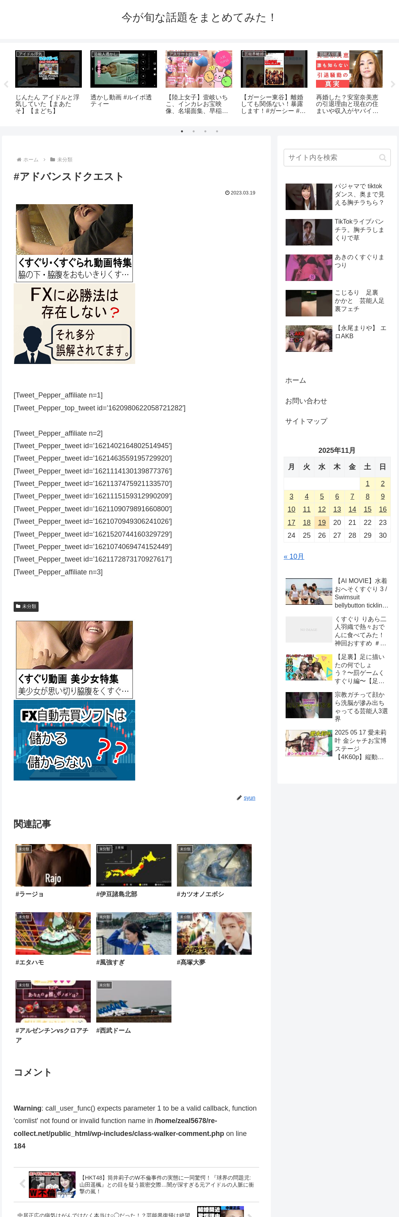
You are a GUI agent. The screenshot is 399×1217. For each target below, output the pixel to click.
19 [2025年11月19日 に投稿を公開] (322, 522)
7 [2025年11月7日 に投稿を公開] (352, 496)
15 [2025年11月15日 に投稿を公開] (367, 509)
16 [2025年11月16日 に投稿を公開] (383, 509)
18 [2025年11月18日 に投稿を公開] (307, 522)
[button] (383, 157)
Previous (6, 84)
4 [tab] (217, 131)
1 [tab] (182, 131)
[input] (337, 157)
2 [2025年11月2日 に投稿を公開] (383, 484)
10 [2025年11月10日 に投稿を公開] (291, 509)
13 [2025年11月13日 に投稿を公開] (337, 509)
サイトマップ (306, 421)
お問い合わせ (306, 401)
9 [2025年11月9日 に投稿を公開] (383, 496)
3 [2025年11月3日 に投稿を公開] (291, 496)
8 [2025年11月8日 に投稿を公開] (367, 496)
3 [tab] (205, 131)
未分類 (26, 606)
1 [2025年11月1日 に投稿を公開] (367, 484)
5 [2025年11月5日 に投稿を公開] (322, 496)
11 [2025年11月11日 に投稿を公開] (307, 509)
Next (393, 84)
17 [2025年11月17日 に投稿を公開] (291, 522)
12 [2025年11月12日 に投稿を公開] (322, 509)
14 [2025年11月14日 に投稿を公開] (352, 509)
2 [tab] (194, 131)
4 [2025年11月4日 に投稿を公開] (307, 496)
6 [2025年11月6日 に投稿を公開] (337, 496)
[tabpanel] (48, 83)
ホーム (295, 380)
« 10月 (294, 556)
